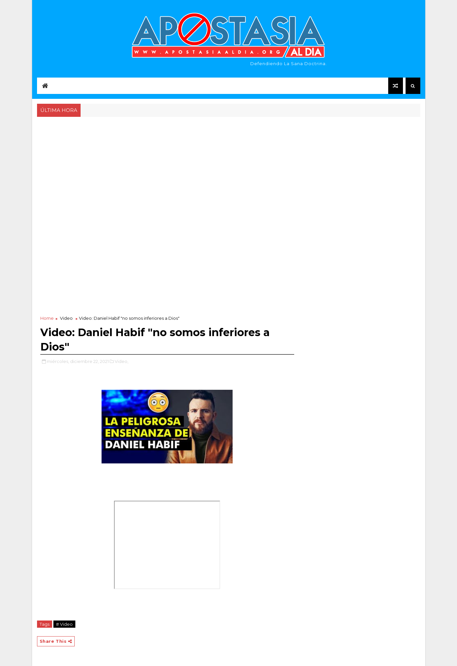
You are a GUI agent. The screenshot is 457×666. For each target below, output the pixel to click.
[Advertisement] (228, 167)
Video (66, 318)
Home (47, 318)
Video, (121, 361)
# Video (64, 624)
